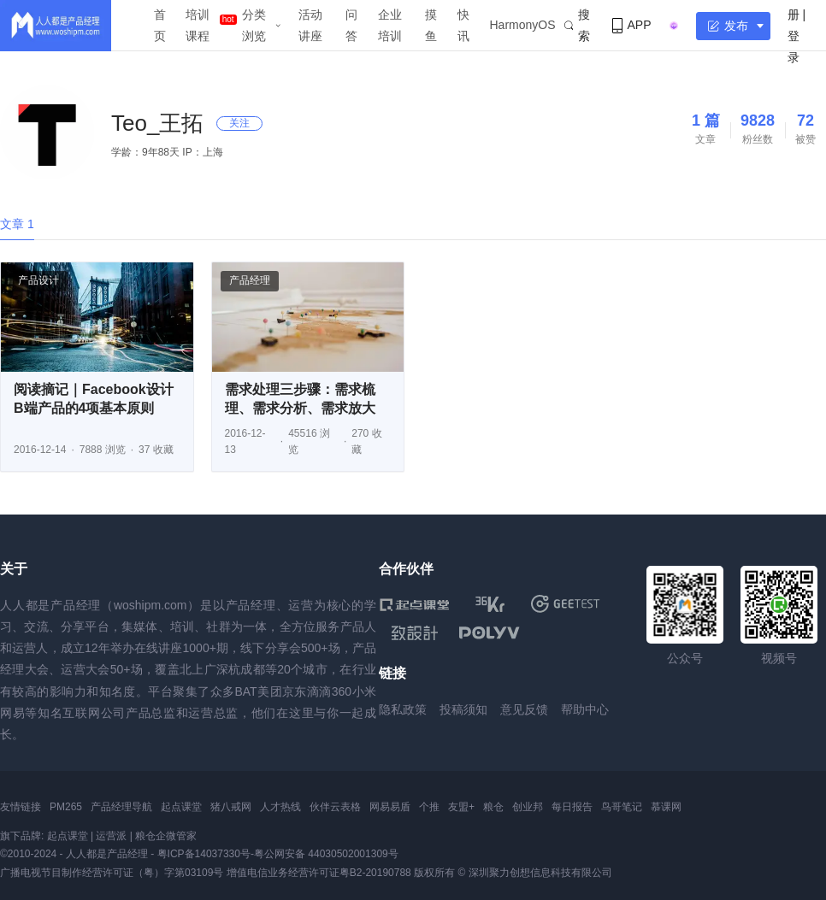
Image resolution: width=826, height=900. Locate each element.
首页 (160, 25)
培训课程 (197, 25)
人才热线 (280, 807)
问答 (351, 25)
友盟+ (461, 807)
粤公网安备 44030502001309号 (326, 854)
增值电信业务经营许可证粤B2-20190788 (319, 873)
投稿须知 (463, 709)
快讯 (463, 25)
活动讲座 (310, 25)
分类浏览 (254, 25)
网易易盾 (389, 807)
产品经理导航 (121, 807)
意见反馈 (524, 709)
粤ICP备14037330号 (204, 854)
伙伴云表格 (335, 807)
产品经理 (249, 280)
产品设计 (38, 280)
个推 (429, 807)
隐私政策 (403, 709)
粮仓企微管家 (166, 836)
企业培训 (390, 25)
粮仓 (493, 807)
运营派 (111, 836)
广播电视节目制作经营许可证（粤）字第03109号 (111, 873)
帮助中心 (585, 709)
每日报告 (572, 807)
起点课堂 (181, 807)
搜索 (577, 25)
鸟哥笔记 (621, 807)
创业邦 (527, 807)
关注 (239, 123)
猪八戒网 (230, 807)
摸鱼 (431, 25)
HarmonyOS (523, 25)
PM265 (66, 807)
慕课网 (666, 807)
